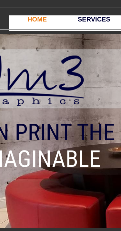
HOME (37, 19)
